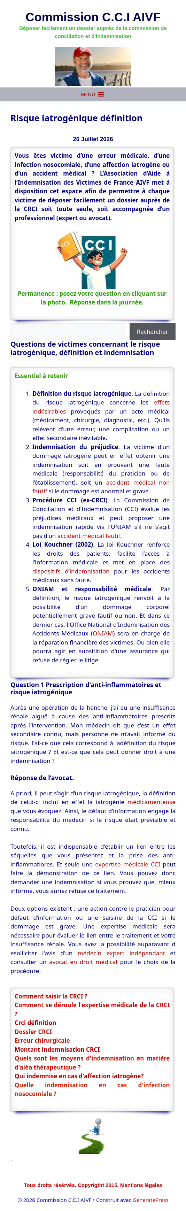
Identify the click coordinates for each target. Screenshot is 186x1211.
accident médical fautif (88, 536)
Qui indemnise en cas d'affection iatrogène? (79, 1076)
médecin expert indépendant (121, 953)
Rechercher (152, 331)
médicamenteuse (151, 802)
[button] (88, 94)
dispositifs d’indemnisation (70, 571)
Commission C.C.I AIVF (93, 17)
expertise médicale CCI (127, 864)
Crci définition (35, 1023)
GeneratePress (151, 1199)
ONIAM (103, 633)
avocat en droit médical (83, 962)
